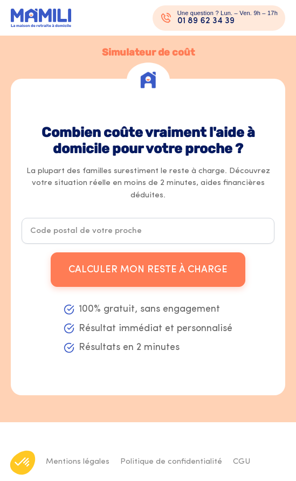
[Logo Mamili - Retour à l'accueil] (41, 18)
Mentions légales (77, 462)
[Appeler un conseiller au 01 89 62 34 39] (219, 18)
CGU (241, 462)
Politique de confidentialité (171, 462)
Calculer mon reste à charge (148, 270)
